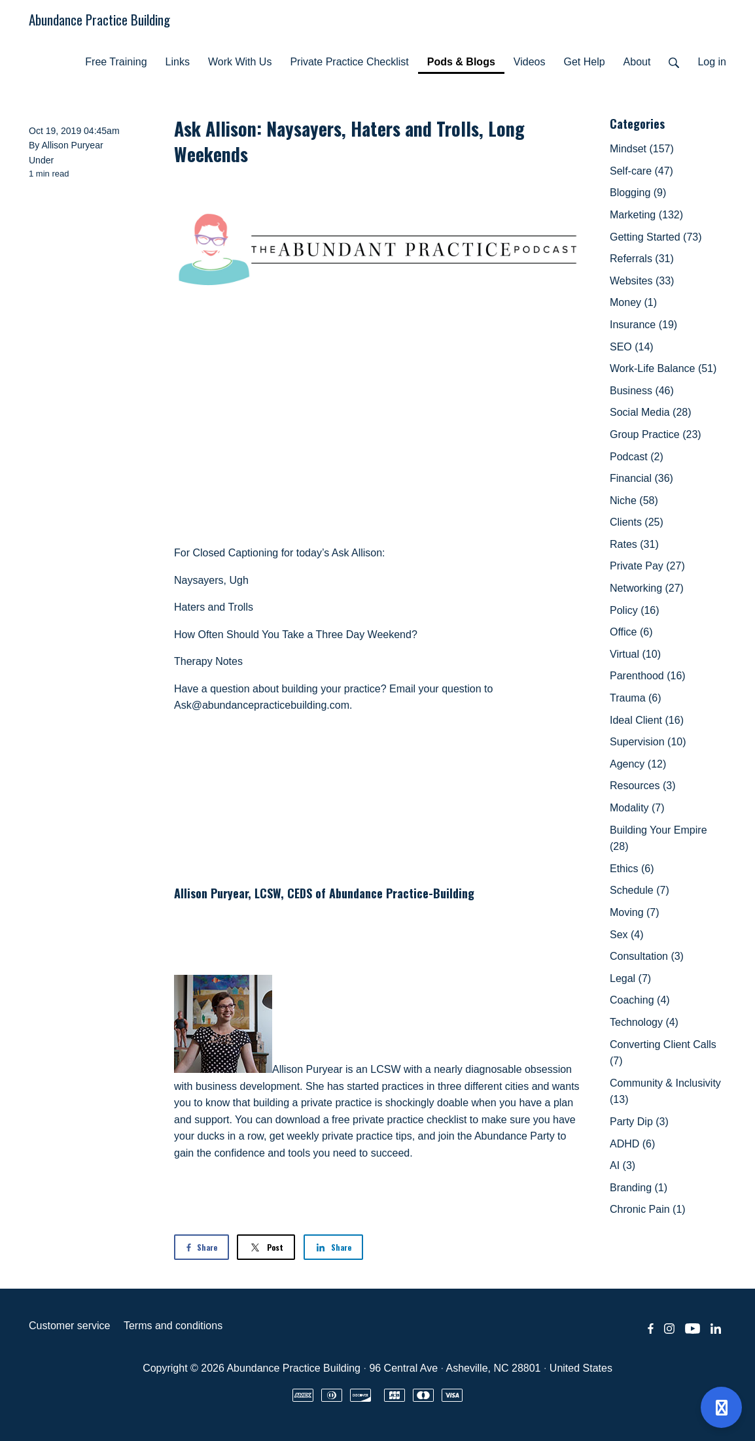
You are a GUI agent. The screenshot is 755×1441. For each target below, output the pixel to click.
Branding (638, 1187)
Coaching (640, 1000)
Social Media (651, 412)
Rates (634, 544)
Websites (642, 280)
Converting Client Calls (663, 1053)
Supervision (648, 741)
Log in (711, 61)
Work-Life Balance (663, 368)
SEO (632, 346)
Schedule (639, 890)
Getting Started (656, 237)
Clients (636, 522)
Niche (634, 500)
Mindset (642, 148)
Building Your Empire (658, 838)
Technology (644, 1022)
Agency (638, 764)
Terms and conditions (173, 1325)
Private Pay (647, 565)
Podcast (636, 456)
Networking (647, 588)
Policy (634, 610)
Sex (627, 934)
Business (642, 390)
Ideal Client (647, 720)
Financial (641, 478)
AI (622, 1165)
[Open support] (721, 1407)
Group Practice (655, 434)
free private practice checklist (399, 1119)
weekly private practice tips (349, 1136)
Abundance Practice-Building (401, 893)
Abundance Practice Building (99, 19)
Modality (637, 807)
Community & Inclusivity (665, 1091)
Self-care (641, 171)
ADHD (632, 1143)
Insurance (643, 324)
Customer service (69, 1325)
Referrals (642, 258)
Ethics (632, 868)
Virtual (635, 654)
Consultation (647, 956)
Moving (634, 912)
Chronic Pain (648, 1209)
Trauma (635, 698)
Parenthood (648, 675)
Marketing (646, 214)
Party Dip (639, 1121)
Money (633, 302)
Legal (630, 978)
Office (631, 631)
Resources (642, 785)
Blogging (638, 192)
